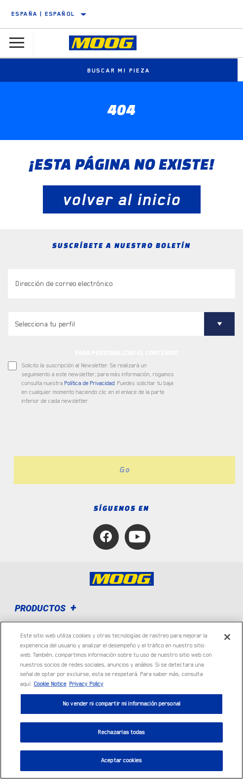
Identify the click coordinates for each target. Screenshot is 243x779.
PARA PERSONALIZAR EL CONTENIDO (126, 353)
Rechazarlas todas (121, 732)
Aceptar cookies (121, 760)
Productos (47, 608)
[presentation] (90, 431)
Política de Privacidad (90, 383)
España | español (43, 13)
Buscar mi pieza (121, 70)
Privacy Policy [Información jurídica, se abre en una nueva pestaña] (86, 684)
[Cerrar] (227, 637)
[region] (121, 700)
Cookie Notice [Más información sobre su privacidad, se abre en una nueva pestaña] (50, 684)
